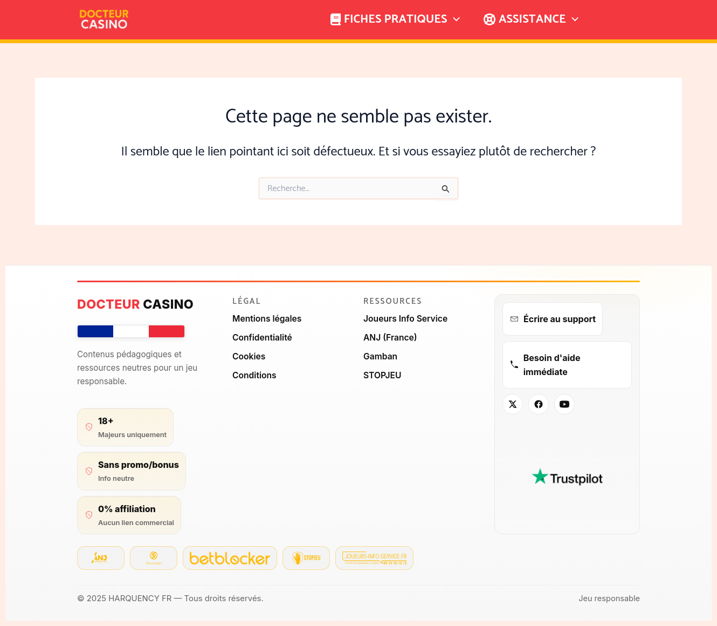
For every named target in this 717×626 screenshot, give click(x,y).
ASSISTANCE (531, 19)
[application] (453, 19)
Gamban (380, 355)
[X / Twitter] (512, 404)
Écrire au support (552, 319)
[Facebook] (538, 404)
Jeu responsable (608, 598)
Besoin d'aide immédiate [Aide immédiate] (544, 364)
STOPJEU (382, 374)
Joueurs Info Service (406, 318)
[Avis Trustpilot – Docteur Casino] (567, 475)
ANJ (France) (390, 336)
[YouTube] (564, 404)
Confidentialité (262, 336)
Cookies (249, 355)
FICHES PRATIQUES (395, 19)
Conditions (255, 374)
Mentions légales (267, 318)
